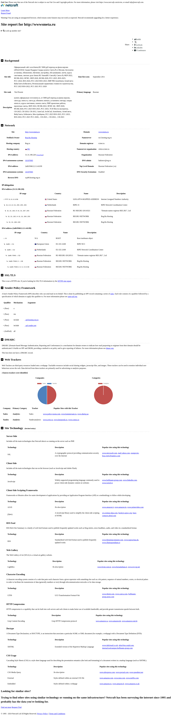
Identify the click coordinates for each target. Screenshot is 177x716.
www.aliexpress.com (107, 672)
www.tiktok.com (108, 594)
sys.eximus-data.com (109, 513)
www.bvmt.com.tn (104, 567)
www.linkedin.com (130, 480)
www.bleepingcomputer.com (112, 540)
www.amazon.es (106, 684)
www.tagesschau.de (131, 540)
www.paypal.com (122, 672)
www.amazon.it (108, 507)
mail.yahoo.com (124, 453)
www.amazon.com (106, 678)
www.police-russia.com (51, 414)
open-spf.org (72, 296)
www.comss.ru (73, 420)
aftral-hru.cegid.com (126, 645)
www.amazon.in (120, 507)
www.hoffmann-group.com (112, 480)
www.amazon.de (115, 621)
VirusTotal (40, 155)
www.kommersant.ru (68, 414)
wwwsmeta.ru (103, 132)
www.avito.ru (48, 420)
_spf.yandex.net (30, 325)
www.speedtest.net (136, 672)
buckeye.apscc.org (125, 513)
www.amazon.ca (102, 621)
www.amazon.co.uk (132, 684)
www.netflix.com (132, 678)
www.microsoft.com (109, 453)
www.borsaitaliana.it (119, 567)
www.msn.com (119, 678)
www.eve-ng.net (134, 567)
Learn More (5, 10)
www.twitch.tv (107, 483)
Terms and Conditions (57, 714)
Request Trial (17, 707)
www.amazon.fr (118, 684)
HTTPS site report (64, 281)
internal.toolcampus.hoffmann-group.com (117, 648)
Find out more (6, 707)
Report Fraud (6, 13)
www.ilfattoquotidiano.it (111, 543)
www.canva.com (121, 594)
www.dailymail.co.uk (110, 645)
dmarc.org (109, 348)
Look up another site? (12, 31)
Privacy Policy (42, 714)
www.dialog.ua (83, 414)
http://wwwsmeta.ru (32, 132)
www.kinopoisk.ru (60, 420)
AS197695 (29, 160)
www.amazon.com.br (129, 621)
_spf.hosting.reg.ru (31, 320)
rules (112, 294)
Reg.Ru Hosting (31, 138)
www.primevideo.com (135, 507)
